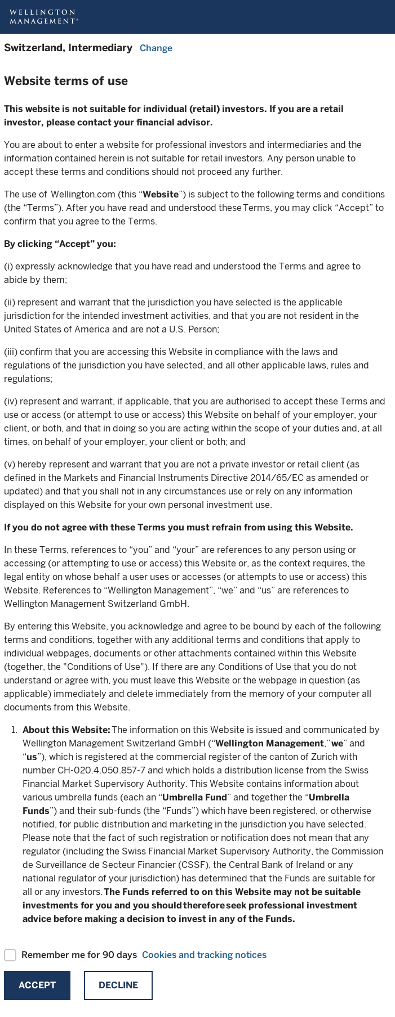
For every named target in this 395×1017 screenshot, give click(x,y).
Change (156, 48)
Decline (118, 985)
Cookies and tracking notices (204, 955)
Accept (37, 985)
